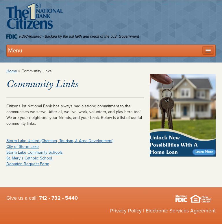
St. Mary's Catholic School (29, 158)
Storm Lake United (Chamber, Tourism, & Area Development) (59, 140)
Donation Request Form (27, 163)
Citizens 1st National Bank (34, 17)
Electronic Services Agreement (181, 211)
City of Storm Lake (22, 146)
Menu (15, 50)
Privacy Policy (126, 211)
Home (11, 71)
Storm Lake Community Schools (34, 152)
